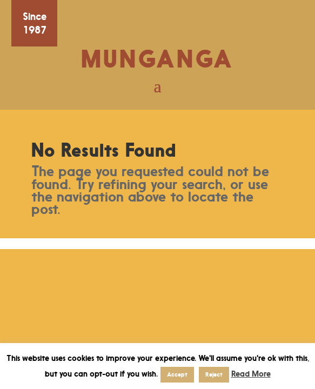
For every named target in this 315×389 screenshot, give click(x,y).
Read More (251, 373)
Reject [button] (214, 374)
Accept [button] (177, 374)
